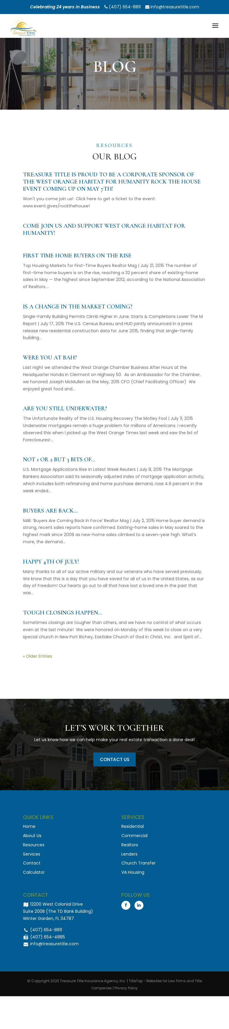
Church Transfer (138, 865)
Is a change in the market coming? (77, 306)
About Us (32, 838)
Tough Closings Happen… (62, 612)
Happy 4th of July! (51, 561)
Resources (33, 847)
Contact (32, 865)
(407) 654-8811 (122, 7)
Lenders (129, 856)
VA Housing (132, 874)
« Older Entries (37, 656)
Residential (132, 828)
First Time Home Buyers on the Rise (77, 255)
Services (31, 856)
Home (29, 828)
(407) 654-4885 (44, 939)
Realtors (129, 847)
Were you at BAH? (50, 357)
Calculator (34, 874)
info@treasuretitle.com (172, 7)
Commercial (134, 838)
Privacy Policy (126, 990)
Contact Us (114, 760)
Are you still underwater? (65, 408)
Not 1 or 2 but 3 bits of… (59, 459)
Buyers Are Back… (50, 510)
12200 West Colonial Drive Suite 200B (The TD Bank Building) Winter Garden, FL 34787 (58, 913)
